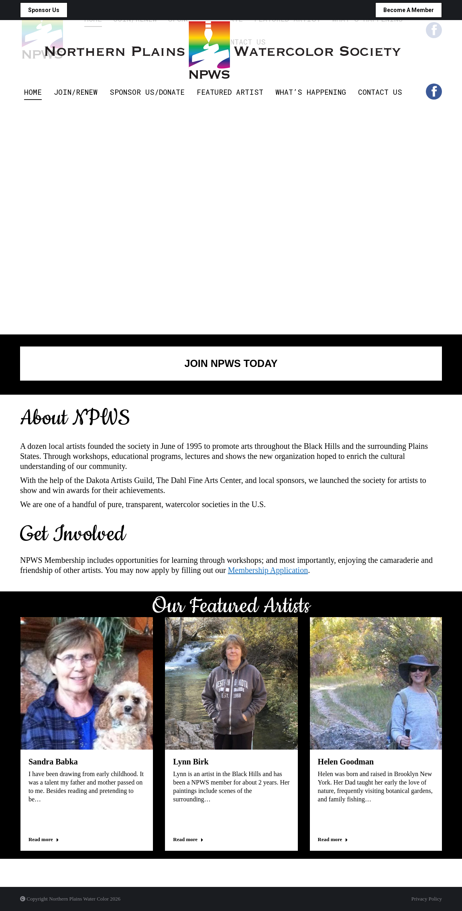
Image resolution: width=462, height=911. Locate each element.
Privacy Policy (426, 899)
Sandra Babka (53, 761)
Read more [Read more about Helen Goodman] (333, 839)
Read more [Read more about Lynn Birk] (188, 839)
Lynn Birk (190, 761)
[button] (21, 854)
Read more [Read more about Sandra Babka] (43, 839)
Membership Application (268, 570)
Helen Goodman (346, 761)
